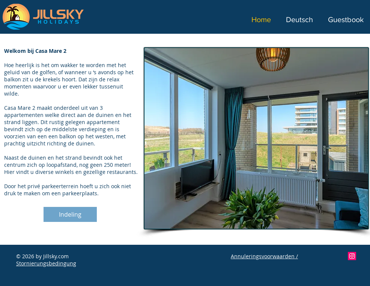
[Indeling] (70, 214)
